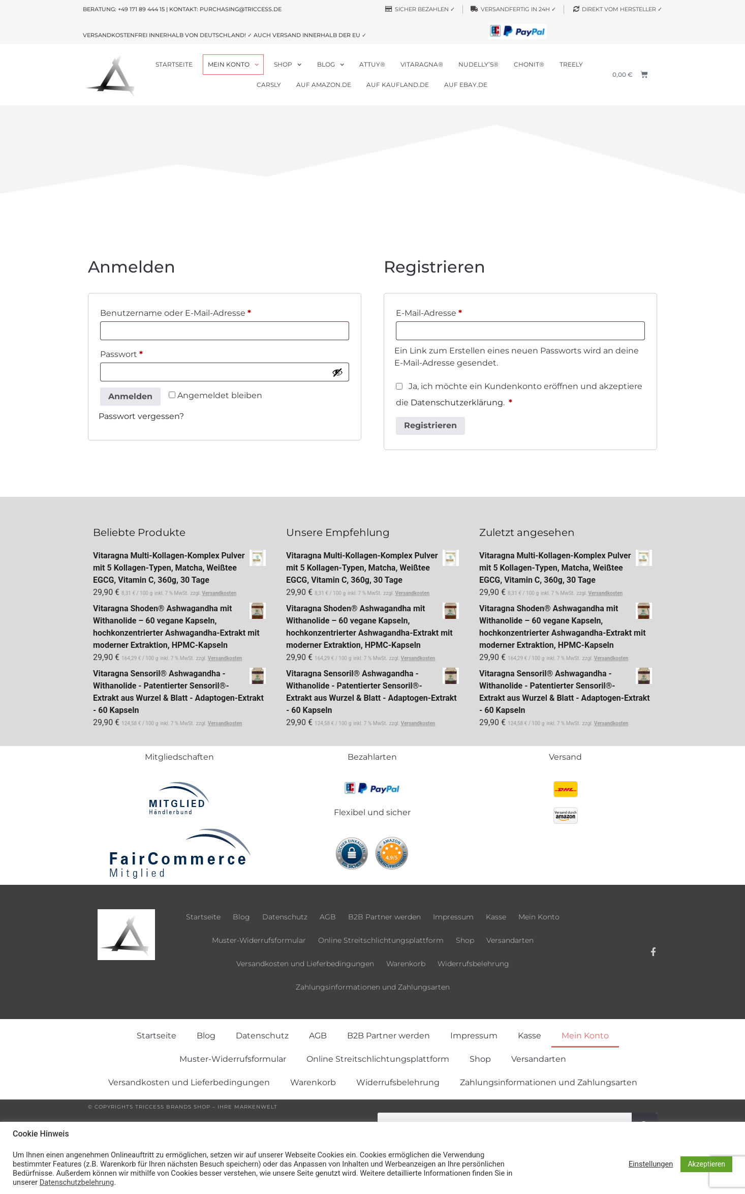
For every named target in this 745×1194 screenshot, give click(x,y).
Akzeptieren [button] (706, 1164)
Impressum (453, 916)
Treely (571, 64)
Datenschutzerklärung (457, 402)
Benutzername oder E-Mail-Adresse (199, 311)
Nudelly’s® (478, 64)
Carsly (269, 84)
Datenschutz (284, 916)
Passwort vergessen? (141, 416)
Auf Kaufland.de (397, 84)
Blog (330, 64)
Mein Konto (233, 64)
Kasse (496, 916)
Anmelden (130, 396)
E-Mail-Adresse (452, 311)
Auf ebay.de (465, 84)
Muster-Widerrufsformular (259, 940)
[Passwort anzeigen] (337, 372)
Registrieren (430, 425)
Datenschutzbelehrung (77, 1182)
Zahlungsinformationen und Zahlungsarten (373, 987)
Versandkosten (219, 593)
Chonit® (529, 64)
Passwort (145, 352)
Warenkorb (405, 963)
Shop (287, 64)
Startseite (174, 64)
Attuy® (372, 64)
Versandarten (510, 940)
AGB (328, 916)
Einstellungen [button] (651, 1164)
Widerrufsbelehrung (473, 963)
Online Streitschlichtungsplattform (381, 940)
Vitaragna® (421, 64)
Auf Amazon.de (323, 84)
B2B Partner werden (384, 916)
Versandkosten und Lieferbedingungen (305, 963)
